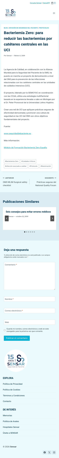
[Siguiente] (52, 218)
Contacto (7, 401)
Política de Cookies (11, 389)
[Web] (29, 322)
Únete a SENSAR (10, 433)
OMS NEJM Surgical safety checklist (15, 181)
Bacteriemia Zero (11, 161)
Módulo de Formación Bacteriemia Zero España (25, 147)
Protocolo (33, 166)
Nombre (9, 299)
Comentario (11, 264)
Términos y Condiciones (14, 395)
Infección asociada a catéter (15, 166)
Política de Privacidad (12, 384)
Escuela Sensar (35, 3)
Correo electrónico (14, 310)
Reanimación (46, 166)
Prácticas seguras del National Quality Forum (44, 181)
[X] (49, 452)
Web (7, 322)
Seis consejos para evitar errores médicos (28, 211)
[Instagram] (54, 452)
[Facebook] (45, 452)
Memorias (7, 415)
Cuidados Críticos (28, 161)
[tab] (24, 232)
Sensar (9, 56)
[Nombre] (29, 299)
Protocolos (44, 28)
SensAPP (46, 3)
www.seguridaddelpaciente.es (17, 133)
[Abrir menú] (54, 13)
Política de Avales (11, 421)
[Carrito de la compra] (53, 3)
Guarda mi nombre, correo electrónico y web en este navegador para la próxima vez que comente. (27, 330)
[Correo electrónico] (29, 310)
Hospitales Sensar (11, 427)
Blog (6, 28)
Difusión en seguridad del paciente (23, 28)
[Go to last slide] (7, 218)
